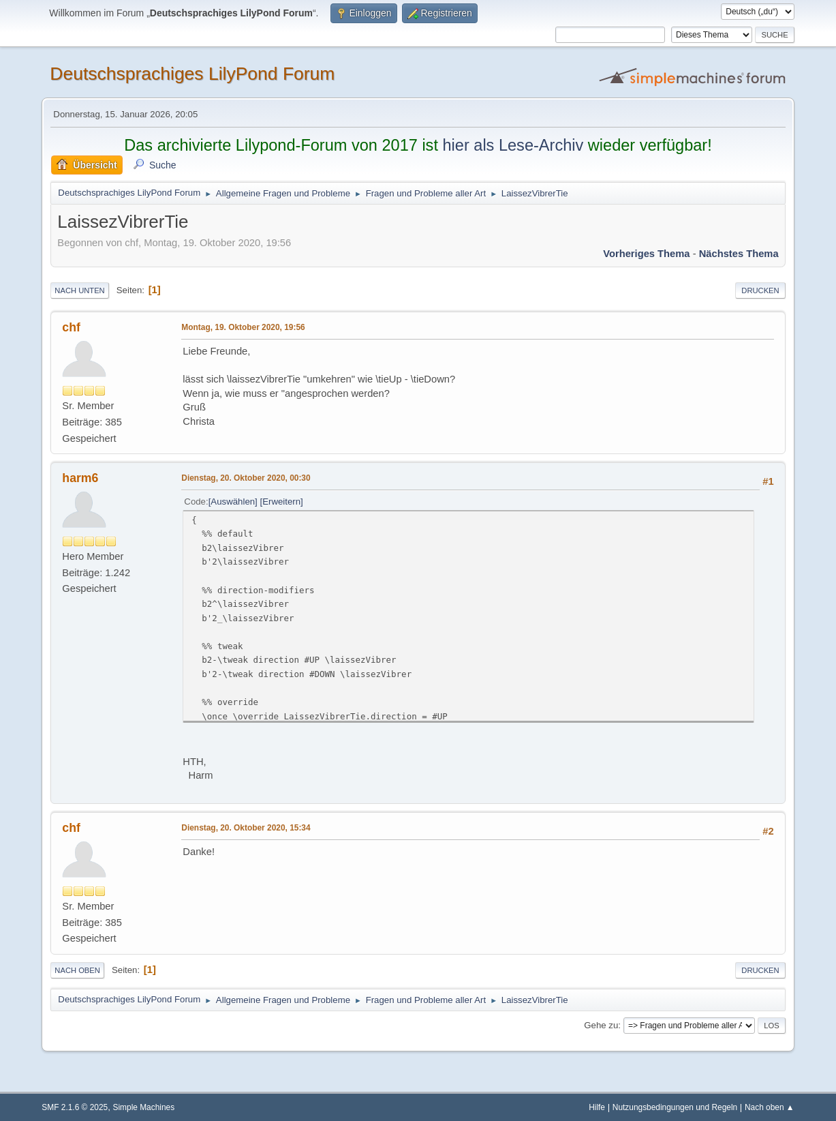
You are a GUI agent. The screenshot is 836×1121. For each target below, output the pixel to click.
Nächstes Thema (739, 253)
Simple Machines (144, 1107)
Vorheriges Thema (646, 253)
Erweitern (281, 501)
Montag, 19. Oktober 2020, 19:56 (243, 327)
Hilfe (597, 1107)
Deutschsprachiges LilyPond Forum (192, 73)
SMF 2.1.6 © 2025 (75, 1107)
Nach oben (77, 970)
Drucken (760, 290)
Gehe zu (601, 1025)
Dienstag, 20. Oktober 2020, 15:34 (245, 828)
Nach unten (79, 290)
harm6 (80, 478)
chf (71, 327)
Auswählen (233, 501)
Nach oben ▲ (769, 1107)
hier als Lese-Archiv (512, 145)
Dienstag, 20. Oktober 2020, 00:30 (245, 478)
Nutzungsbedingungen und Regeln (675, 1107)
